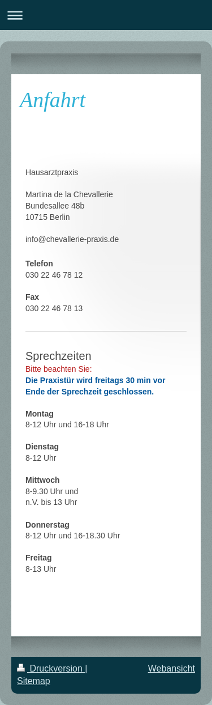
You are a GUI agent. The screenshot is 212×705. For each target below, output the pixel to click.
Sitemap (33, 681)
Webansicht (171, 668)
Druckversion (51, 668)
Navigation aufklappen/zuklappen (106, 15)
